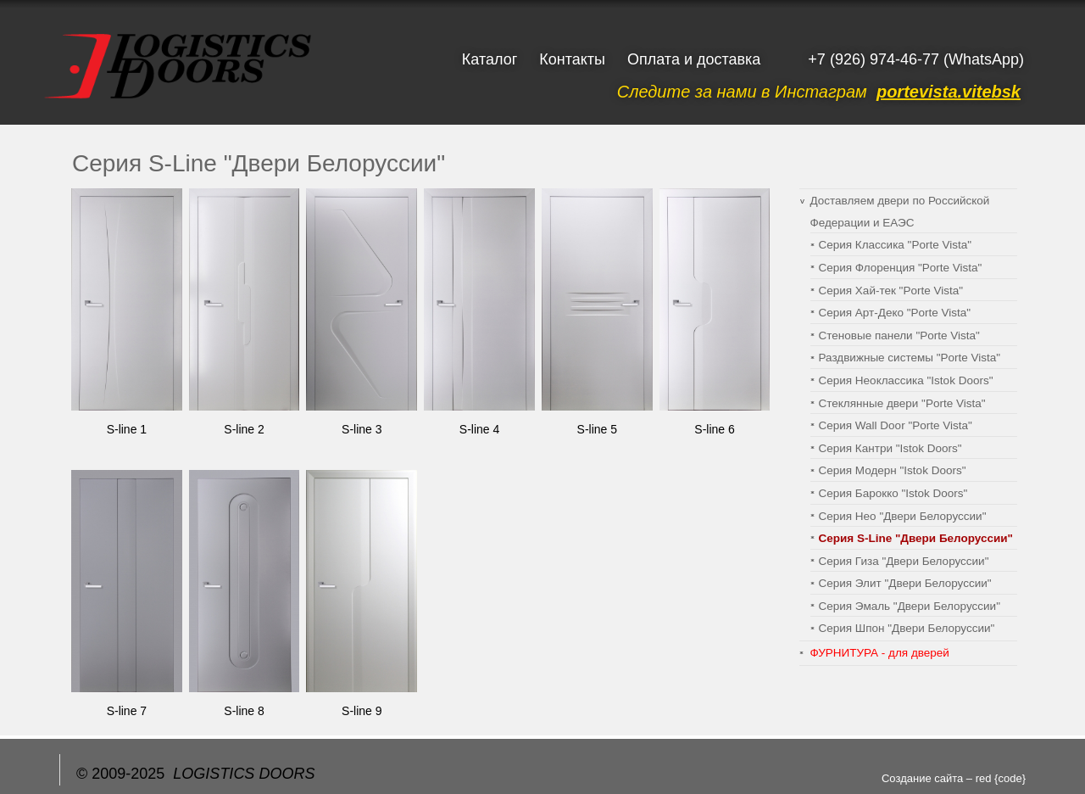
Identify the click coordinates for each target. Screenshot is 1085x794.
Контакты (572, 59)
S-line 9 (361, 711)
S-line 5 (597, 429)
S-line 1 (127, 429)
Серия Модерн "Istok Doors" (892, 470)
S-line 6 (714, 429)
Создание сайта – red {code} (954, 778)
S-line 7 (127, 711)
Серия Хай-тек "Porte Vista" (891, 290)
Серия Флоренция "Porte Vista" (900, 267)
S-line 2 (244, 429)
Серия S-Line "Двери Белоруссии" (916, 538)
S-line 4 (479, 429)
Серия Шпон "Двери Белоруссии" (907, 628)
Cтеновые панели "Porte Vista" (899, 335)
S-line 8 (244, 711)
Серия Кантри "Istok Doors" (890, 448)
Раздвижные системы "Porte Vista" (910, 357)
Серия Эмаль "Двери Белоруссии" (909, 606)
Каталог (489, 59)
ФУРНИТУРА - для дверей (879, 652)
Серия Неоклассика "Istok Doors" (906, 380)
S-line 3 (361, 429)
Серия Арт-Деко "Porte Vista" (895, 312)
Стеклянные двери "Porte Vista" (902, 403)
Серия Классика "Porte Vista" (895, 244)
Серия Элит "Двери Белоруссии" (905, 583)
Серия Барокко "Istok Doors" (893, 493)
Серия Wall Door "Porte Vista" (895, 425)
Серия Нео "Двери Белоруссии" (903, 516)
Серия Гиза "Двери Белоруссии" (904, 561)
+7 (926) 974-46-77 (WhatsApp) (916, 59)
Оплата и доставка (693, 59)
